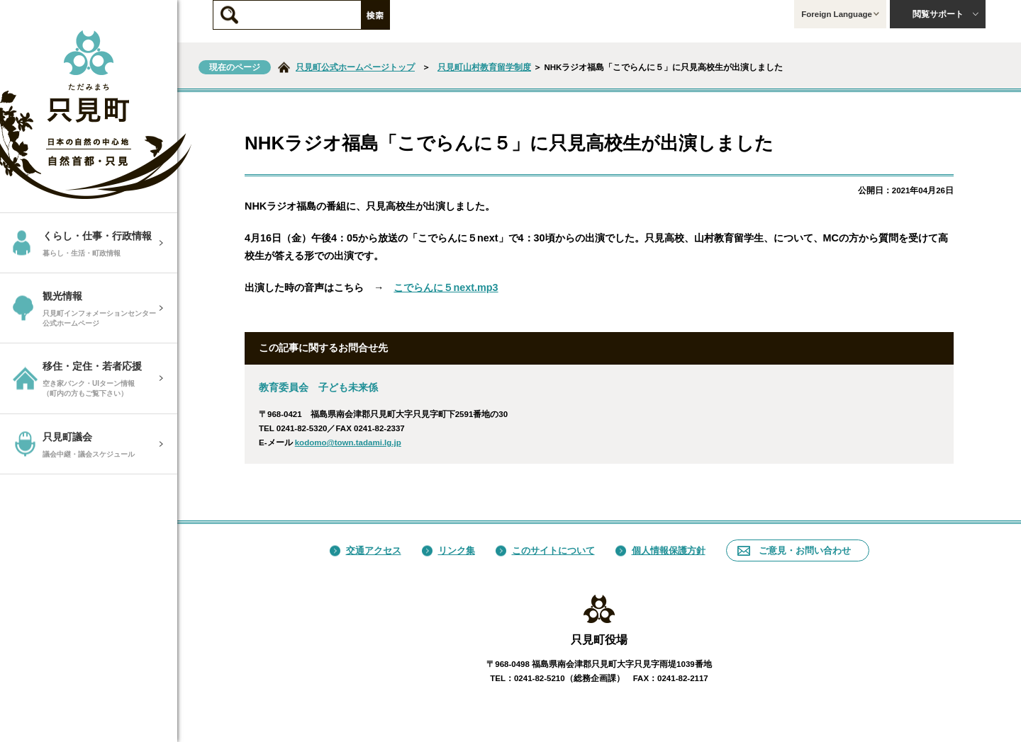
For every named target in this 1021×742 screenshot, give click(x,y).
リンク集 (448, 550)
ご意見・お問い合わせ (794, 550)
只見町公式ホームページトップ (355, 67)
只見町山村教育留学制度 (484, 67)
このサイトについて (545, 550)
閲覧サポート (946, 14)
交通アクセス (365, 550)
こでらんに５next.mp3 (446, 287)
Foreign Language (840, 14)
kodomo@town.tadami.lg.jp (348, 442)
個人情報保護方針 (660, 550)
